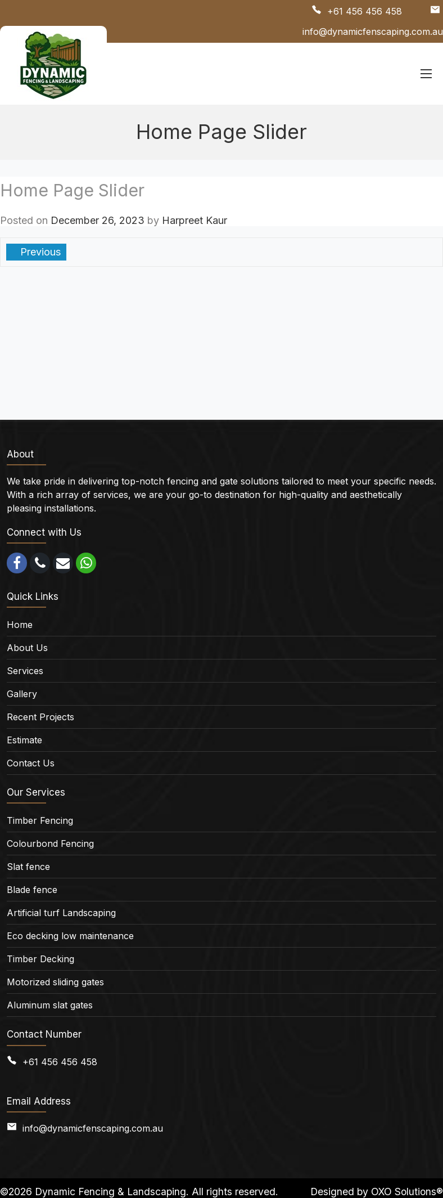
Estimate (24, 740)
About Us (27, 647)
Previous (39, 252)
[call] (40, 563)
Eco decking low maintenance (70, 935)
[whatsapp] (86, 563)
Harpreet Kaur (194, 220)
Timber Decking (40, 958)
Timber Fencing (40, 820)
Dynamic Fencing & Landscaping (110, 1191)
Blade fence (32, 889)
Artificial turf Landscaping (61, 912)
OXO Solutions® (407, 1191)
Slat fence (28, 866)
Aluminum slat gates (50, 1005)
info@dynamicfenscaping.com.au (372, 31)
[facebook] (17, 563)
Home (20, 624)
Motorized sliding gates (55, 982)
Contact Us (31, 763)
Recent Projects (40, 717)
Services (25, 670)
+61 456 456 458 (364, 11)
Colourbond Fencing (50, 843)
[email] (63, 563)
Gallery (22, 693)
